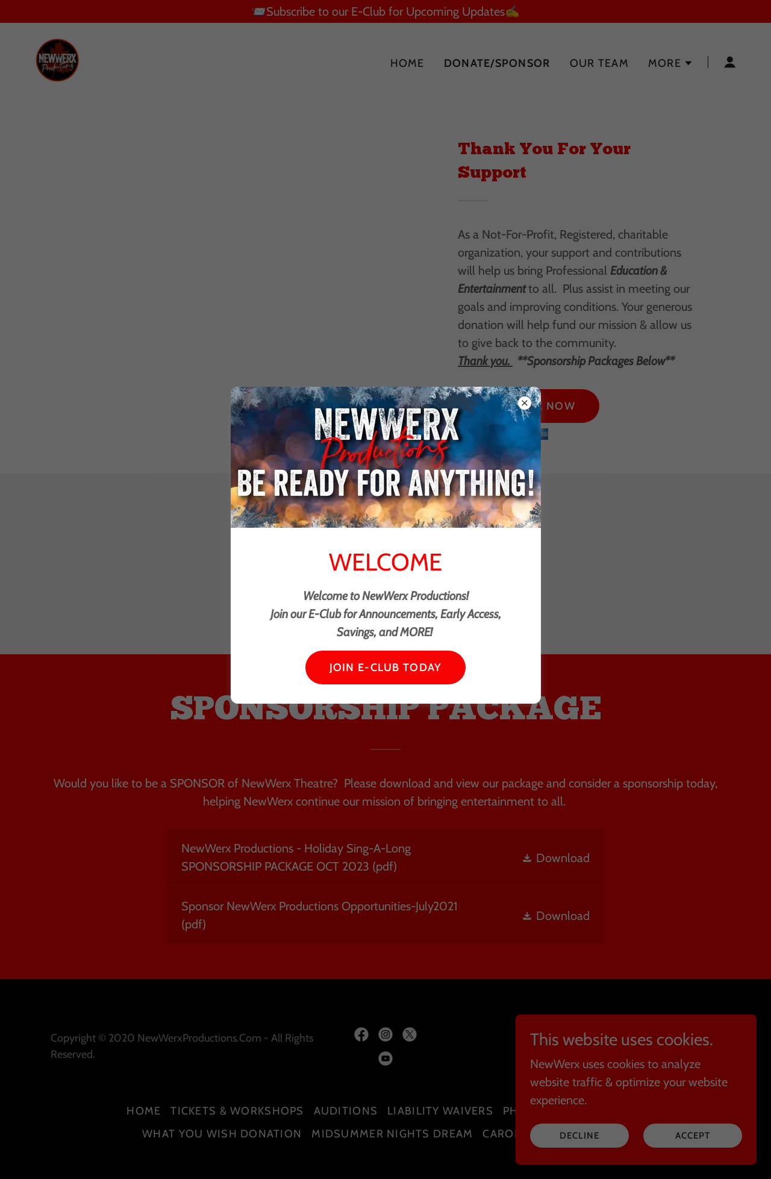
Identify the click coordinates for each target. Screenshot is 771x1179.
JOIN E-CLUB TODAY (385, 667)
